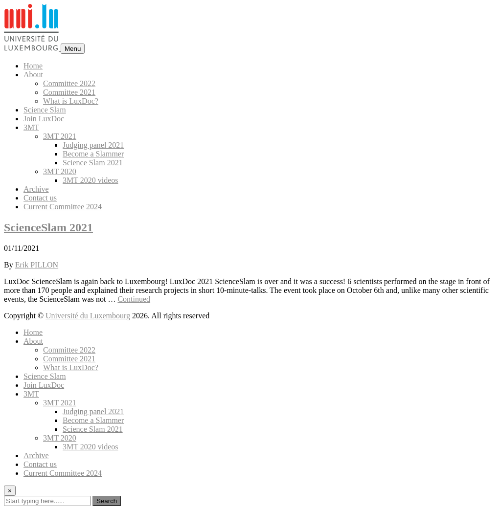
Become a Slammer (93, 154)
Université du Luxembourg (88, 315)
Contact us (40, 198)
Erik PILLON (36, 265)
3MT (31, 127)
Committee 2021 (69, 92)
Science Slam (44, 110)
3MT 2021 (59, 136)
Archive (36, 189)
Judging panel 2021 (93, 145)
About (33, 74)
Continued (133, 299)
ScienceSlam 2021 (48, 227)
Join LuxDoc (43, 118)
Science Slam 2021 (93, 162)
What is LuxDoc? (70, 101)
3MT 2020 (59, 171)
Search (106, 501)
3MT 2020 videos (90, 180)
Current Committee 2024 (62, 206)
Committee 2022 (69, 83)
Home (33, 66)
